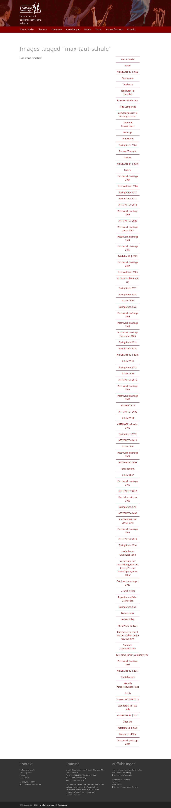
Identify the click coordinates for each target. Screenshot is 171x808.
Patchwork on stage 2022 (127, 454)
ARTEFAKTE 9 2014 (128, 204)
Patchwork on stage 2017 (127, 238)
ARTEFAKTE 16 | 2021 (127, 715)
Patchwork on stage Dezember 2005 (127, 334)
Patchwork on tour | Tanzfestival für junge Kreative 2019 (128, 635)
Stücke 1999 (128, 418)
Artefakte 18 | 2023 (127, 256)
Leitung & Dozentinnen (127, 124)
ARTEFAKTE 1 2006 (128, 411)
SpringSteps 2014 (128, 545)
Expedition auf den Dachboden (127, 599)
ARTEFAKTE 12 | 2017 (127, 670)
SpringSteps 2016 (128, 506)
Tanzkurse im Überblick (128, 92)
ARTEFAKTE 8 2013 (128, 538)
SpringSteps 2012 (128, 434)
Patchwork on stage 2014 (127, 264)
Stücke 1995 (128, 300)
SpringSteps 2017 (128, 288)
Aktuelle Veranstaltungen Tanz (128, 685)
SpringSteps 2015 (128, 348)
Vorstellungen (73, 29)
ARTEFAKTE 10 (128, 405)
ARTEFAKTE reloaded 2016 (127, 426)
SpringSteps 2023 (128, 367)
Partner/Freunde (114, 29)
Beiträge (127, 132)
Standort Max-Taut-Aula (127, 707)
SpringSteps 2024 (128, 145)
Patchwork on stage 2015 (127, 483)
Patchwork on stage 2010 (127, 248)
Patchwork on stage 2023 (127, 663)
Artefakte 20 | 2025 (127, 727)
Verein (98, 29)
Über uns (42, 29)
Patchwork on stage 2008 (127, 213)
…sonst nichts (128, 590)
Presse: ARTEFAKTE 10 (128, 699)
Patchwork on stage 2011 (127, 388)
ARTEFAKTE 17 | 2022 (127, 71)
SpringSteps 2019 (128, 342)
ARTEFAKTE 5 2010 (128, 379)
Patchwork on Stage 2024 (127, 742)
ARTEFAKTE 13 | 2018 (127, 354)
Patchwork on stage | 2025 (128, 583)
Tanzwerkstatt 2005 (128, 272)
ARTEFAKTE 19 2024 (127, 625)
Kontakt (131, 29)
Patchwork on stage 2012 (127, 324)
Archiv (128, 693)
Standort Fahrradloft (73, 795)
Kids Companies (128, 106)
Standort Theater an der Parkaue (125, 787)
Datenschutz (127, 613)
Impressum (128, 78)
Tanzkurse (56, 29)
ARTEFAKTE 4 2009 (128, 513)
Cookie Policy (127, 619)
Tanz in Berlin (27, 29)
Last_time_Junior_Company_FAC (132, 654)
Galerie (87, 29)
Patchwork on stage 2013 (127, 531)
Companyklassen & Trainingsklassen (127, 114)
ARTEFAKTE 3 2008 (128, 220)
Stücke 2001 (128, 446)
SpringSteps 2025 (128, 606)
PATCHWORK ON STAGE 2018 (127, 521)
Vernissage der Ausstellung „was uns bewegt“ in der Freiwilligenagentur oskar (128, 568)
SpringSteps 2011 (128, 198)
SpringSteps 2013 (128, 192)
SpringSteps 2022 (128, 306)
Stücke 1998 (128, 373)
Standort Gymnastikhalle (128, 647)
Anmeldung (128, 138)
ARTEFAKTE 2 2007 (128, 462)
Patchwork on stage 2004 (127, 178)
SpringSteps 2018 (128, 294)
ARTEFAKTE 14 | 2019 (127, 163)
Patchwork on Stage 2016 (127, 315)
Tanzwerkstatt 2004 (128, 186)
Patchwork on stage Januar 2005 (127, 229)
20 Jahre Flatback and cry (128, 280)
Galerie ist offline (127, 734)
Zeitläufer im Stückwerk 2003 (128, 553)
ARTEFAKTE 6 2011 (128, 440)
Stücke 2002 (128, 475)
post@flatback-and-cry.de (31, 784)
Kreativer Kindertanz (127, 100)
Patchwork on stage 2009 (127, 397)
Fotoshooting (128, 468)
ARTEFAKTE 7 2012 (128, 491)
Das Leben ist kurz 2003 (127, 499)
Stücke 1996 (128, 361)
